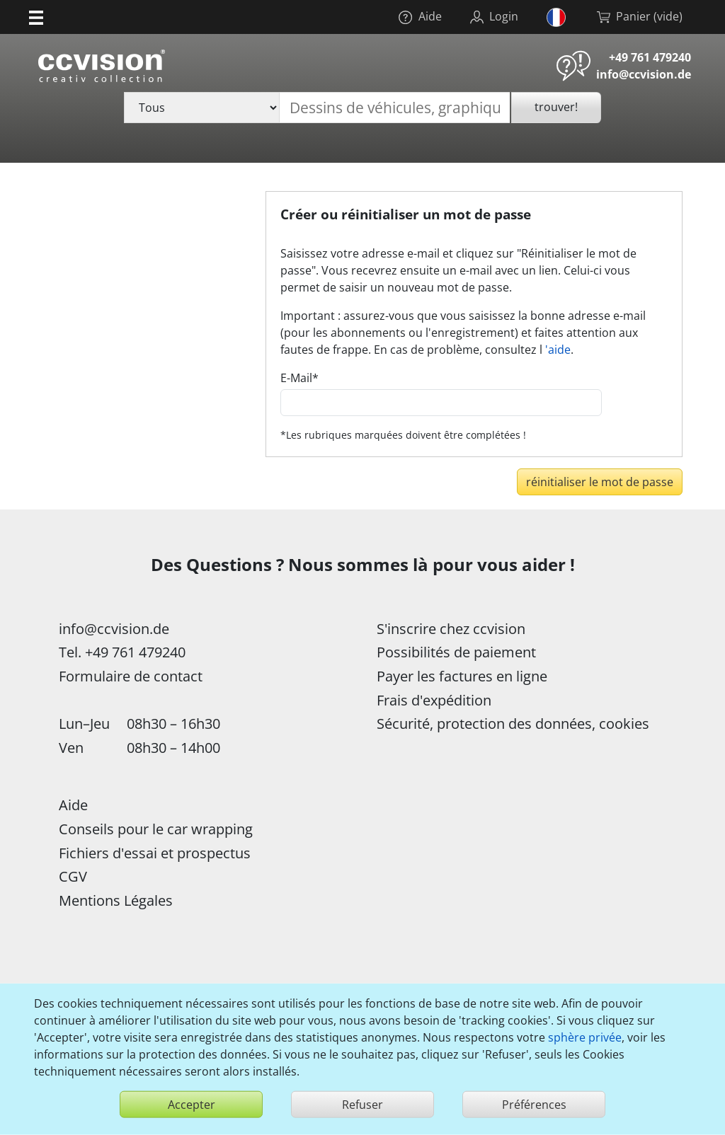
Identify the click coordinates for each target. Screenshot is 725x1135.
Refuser (362, 1104)
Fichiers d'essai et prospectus (155, 853)
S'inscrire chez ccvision (451, 628)
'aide (558, 349)
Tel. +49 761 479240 (122, 652)
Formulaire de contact (130, 676)
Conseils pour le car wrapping (156, 829)
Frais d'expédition (434, 700)
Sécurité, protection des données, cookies (513, 723)
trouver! (556, 107)
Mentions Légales (116, 900)
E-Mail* (299, 378)
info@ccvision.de (643, 74)
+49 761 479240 (650, 57)
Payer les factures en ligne (462, 676)
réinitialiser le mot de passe (599, 482)
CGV (73, 876)
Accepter (191, 1104)
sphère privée (585, 1037)
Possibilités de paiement (456, 652)
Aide (73, 804)
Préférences (534, 1104)
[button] (36, 16)
